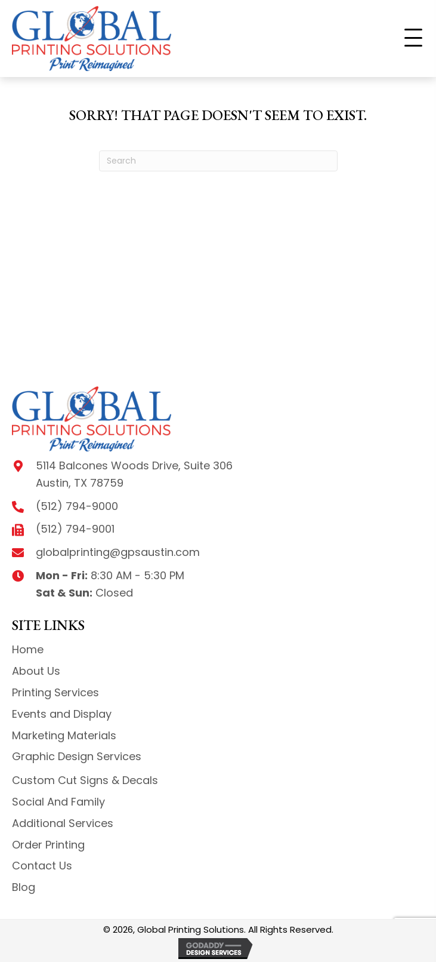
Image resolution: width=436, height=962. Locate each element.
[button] (413, 38)
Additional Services (62, 823)
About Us (36, 670)
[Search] (218, 160)
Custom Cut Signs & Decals (85, 780)
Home (28, 649)
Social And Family (58, 801)
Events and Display (62, 713)
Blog (23, 887)
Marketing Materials (64, 735)
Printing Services (55, 692)
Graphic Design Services (76, 756)
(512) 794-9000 (77, 506)
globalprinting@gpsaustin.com (118, 552)
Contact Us (42, 865)
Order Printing (48, 844)
